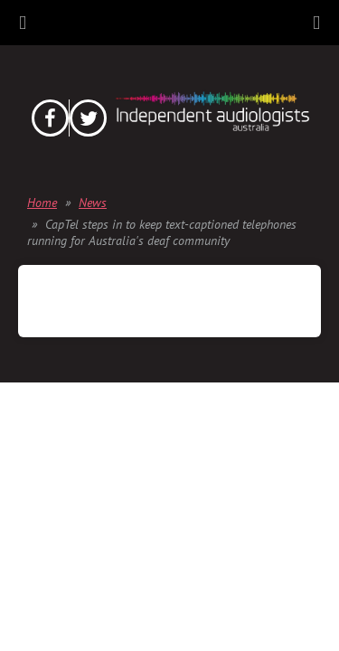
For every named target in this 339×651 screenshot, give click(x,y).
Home (42, 202)
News (93, 202)
